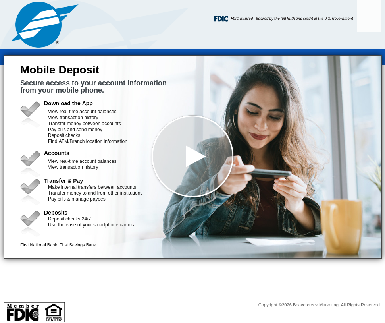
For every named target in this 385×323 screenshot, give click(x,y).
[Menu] (369, 16)
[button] (192, 157)
